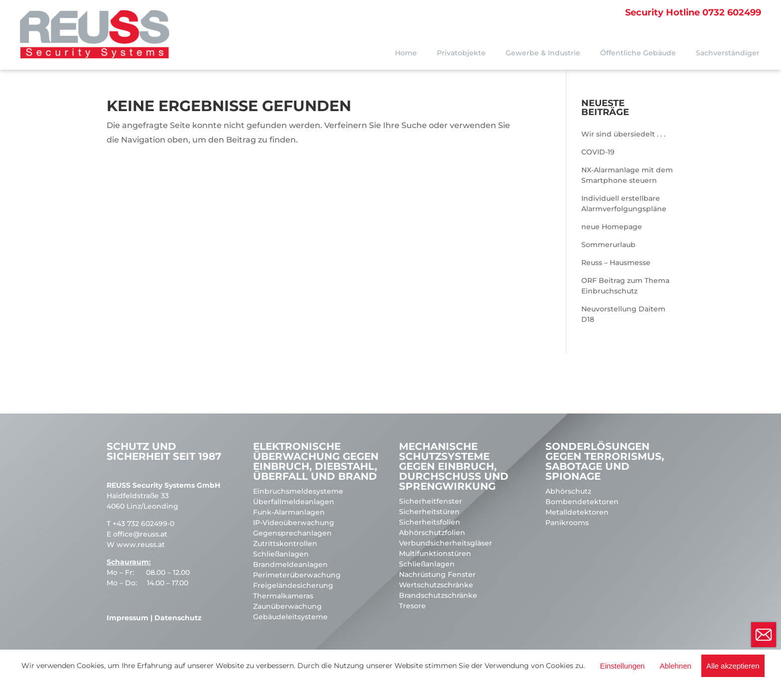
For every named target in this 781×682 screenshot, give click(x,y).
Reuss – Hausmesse (616, 262)
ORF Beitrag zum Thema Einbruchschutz (625, 285)
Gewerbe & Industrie (543, 52)
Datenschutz (178, 617)
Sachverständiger (728, 52)
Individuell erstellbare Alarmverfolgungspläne (623, 203)
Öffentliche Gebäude (638, 52)
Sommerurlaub (608, 244)
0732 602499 (693, 12)
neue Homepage (611, 226)
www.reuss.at (141, 544)
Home (406, 52)
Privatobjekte (461, 52)
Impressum (127, 617)
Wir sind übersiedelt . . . (623, 134)
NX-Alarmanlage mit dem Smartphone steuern (627, 175)
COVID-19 (598, 151)
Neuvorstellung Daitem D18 (623, 314)
